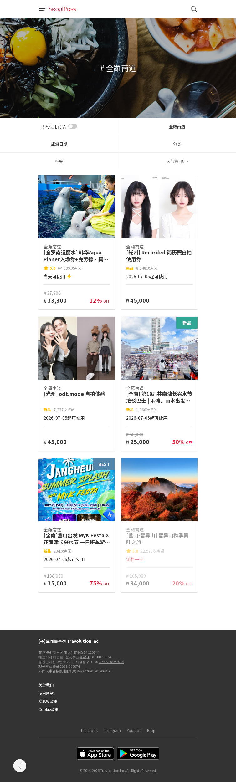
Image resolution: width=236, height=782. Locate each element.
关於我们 (46, 684)
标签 (59, 161)
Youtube (134, 730)
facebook (89, 730)
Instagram (112, 730)
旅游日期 (59, 144)
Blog (151, 730)
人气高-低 (175, 161)
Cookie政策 (48, 709)
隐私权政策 (47, 701)
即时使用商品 (53, 127)
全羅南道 (177, 127)
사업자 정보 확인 (111, 661)
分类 (177, 144)
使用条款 (46, 693)
